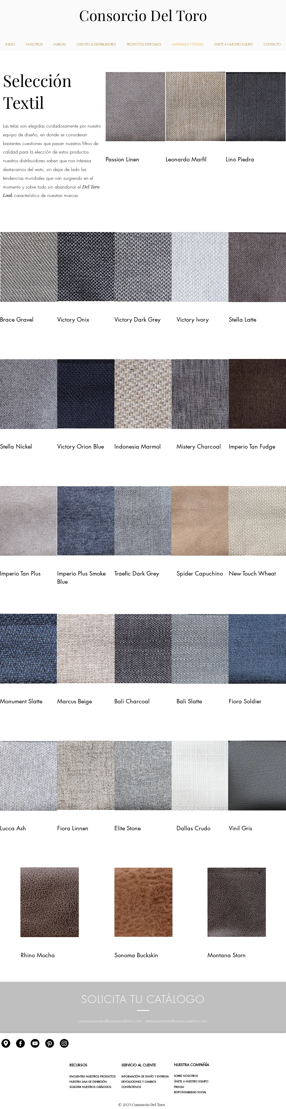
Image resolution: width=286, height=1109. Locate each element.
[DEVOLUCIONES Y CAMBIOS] (142, 1081)
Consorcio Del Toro (143, 15)
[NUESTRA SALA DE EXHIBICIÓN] (90, 1081)
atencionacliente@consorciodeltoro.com (176, 1020)
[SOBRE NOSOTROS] (195, 1076)
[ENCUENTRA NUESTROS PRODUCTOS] (92, 1076)
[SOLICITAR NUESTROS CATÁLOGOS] (90, 1087)
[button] (195, 1087)
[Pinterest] (49, 1043)
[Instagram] (64, 1043)
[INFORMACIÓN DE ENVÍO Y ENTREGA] (145, 1076)
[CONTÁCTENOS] (142, 1087)
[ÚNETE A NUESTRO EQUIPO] (195, 1081)
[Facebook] (20, 1043)
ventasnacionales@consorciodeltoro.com (110, 1020)
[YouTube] (35, 1043)
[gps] (5, 1043)
